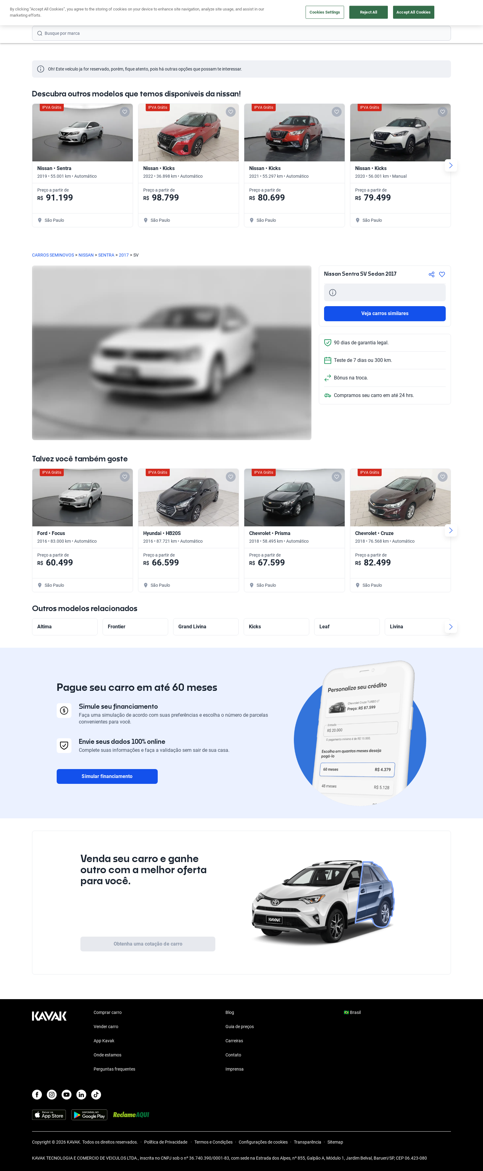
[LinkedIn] (81, 1095)
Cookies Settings (325, 12)
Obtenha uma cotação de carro (148, 944)
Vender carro (106, 1026)
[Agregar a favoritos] (442, 274)
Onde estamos (107, 1054)
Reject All (368, 12)
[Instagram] (52, 1095)
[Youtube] (66, 1095)
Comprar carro (108, 1012)
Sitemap (335, 1142)
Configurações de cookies (263, 1142)
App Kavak (104, 1040)
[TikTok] (96, 1095)
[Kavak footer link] (49, 1041)
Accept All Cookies (413, 12)
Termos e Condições (213, 1142)
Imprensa (234, 1069)
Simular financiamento (107, 776)
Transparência (307, 1142)
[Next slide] (451, 165)
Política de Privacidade (166, 1142)
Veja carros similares (384, 313)
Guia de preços (239, 1026)
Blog (229, 1012)
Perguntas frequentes (114, 1069)
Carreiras (234, 1040)
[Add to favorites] (125, 112)
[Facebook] (37, 1095)
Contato (233, 1054)
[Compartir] (431, 274)
